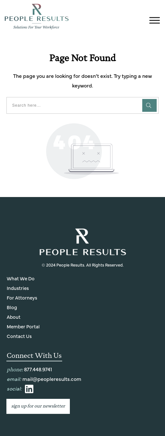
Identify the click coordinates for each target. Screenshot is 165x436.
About (14, 317)
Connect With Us (34, 355)
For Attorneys (22, 298)
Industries (18, 288)
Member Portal (23, 327)
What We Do (21, 278)
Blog (12, 307)
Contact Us (19, 336)
